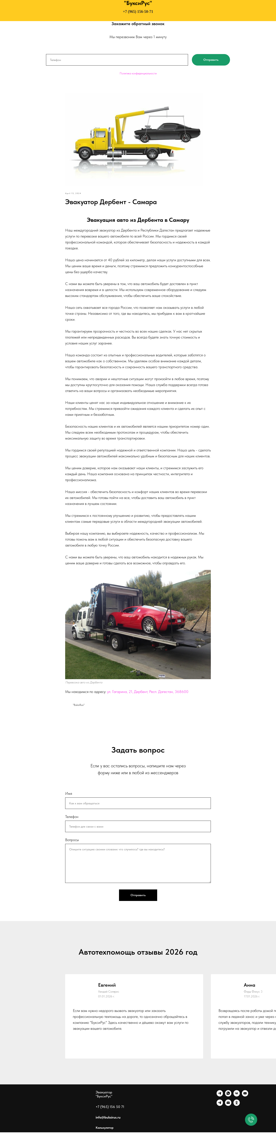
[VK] (236, 1098)
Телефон (71, 819)
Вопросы (72, 842)
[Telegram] (220, 1098)
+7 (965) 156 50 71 (110, 1109)
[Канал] (220, 1107)
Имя (68, 796)
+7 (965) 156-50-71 (138, 11)
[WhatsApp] (228, 1098)
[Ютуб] (245, 1098)
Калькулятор (104, 1130)
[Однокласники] (236, 1107)
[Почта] (228, 1107)
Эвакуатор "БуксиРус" (104, 1097)
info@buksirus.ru (108, 1120)
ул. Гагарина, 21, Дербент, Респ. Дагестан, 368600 (147, 692)
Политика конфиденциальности (138, 73)
